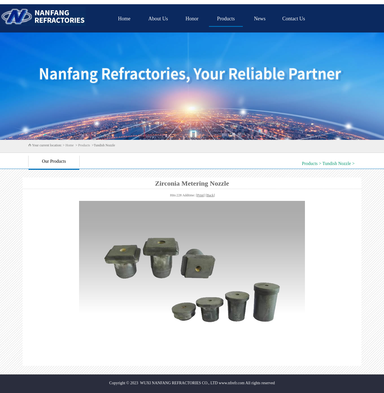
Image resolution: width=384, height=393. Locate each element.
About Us (158, 18)
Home (124, 18)
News (260, 18)
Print (200, 195)
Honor (192, 18)
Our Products (54, 161)
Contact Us (293, 18)
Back (210, 195)
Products (226, 18)
